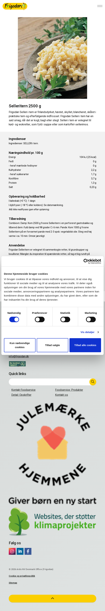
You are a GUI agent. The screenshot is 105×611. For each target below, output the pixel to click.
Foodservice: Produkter (69, 390)
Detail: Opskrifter (21, 395)
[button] (92, 381)
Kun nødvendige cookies (20, 345)
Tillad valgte (52, 345)
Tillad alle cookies (85, 345)
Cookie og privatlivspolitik (22, 576)
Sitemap (13, 582)
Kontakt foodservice (23, 390)
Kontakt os (61, 395)
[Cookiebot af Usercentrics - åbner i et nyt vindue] (86, 261)
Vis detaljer (88, 332)
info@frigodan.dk (19, 356)
